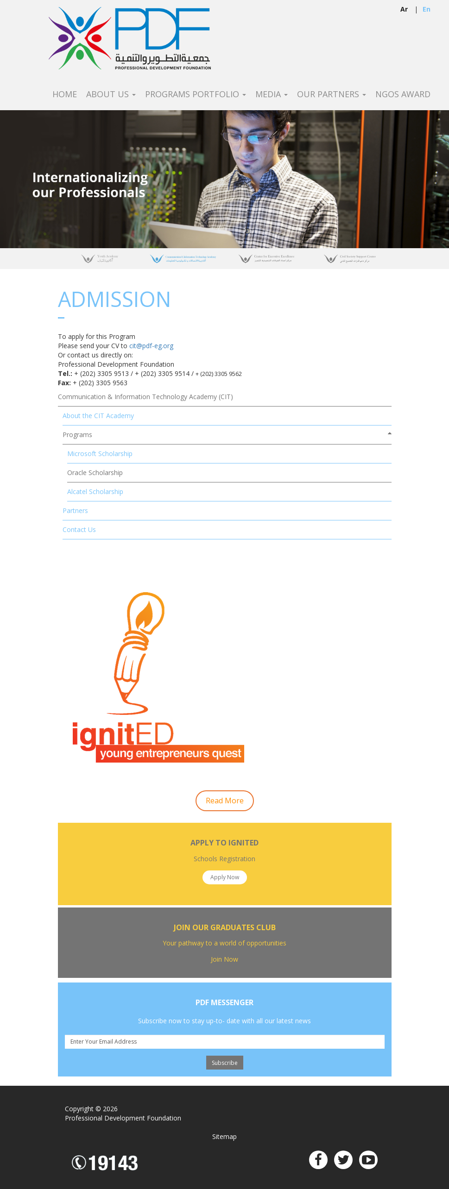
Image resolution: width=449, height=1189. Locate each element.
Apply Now (224, 877)
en (426, 9)
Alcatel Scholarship (95, 491)
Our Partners (331, 94)
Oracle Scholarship (95, 472)
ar (404, 9)
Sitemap (224, 1136)
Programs (77, 434)
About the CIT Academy (98, 415)
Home (64, 94)
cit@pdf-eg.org (151, 345)
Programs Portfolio (195, 94)
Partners (75, 510)
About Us (111, 94)
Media (271, 94)
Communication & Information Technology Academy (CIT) (145, 396)
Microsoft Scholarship (100, 453)
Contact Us (79, 529)
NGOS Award (402, 94)
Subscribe (225, 1063)
